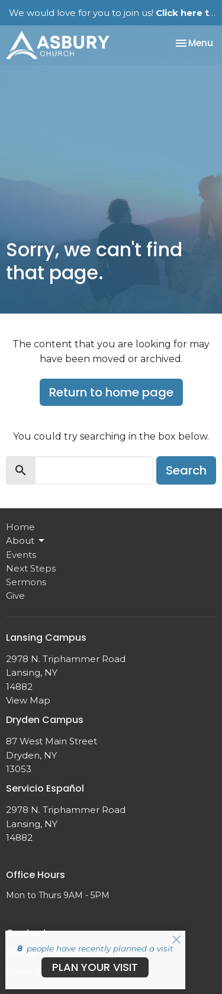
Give (15, 595)
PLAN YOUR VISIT (95, 967)
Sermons (26, 582)
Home (20, 526)
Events (21, 554)
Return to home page (111, 392)
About (26, 541)
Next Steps (31, 568)
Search (186, 470)
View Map (28, 700)
